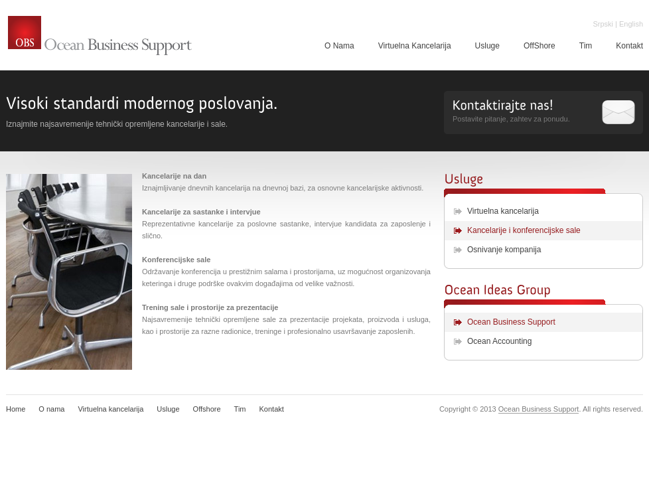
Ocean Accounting (499, 341)
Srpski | (604, 24)
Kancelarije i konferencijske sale (524, 230)
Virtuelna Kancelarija (414, 45)
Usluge (487, 45)
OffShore (539, 45)
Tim (586, 45)
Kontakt (271, 409)
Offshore (207, 409)
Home (15, 409)
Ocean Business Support (100, 36)
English (631, 24)
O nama (51, 409)
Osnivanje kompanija (504, 249)
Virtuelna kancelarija (503, 211)
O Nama (339, 45)
